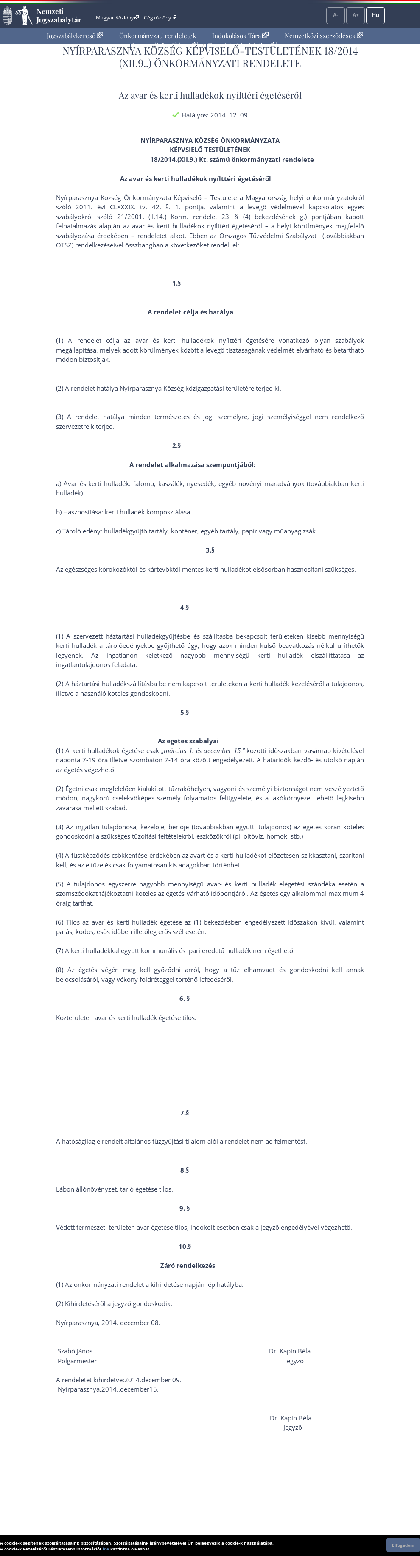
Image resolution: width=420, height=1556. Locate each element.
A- (335, 15)
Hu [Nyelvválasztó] (375, 15)
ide (106, 1549)
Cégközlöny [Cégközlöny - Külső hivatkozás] (160, 17)
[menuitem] (75, 36)
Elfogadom (403, 1545)
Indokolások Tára (240, 35)
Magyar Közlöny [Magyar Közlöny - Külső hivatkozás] (117, 17)
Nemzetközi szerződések (324, 35)
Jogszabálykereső (75, 35)
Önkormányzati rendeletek (157, 35)
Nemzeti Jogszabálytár (58, 15)
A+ (356, 15)
